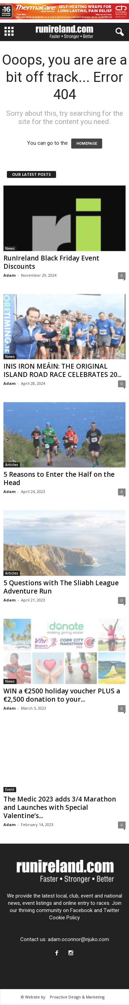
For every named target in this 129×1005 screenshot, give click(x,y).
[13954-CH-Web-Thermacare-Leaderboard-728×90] (64, 11)
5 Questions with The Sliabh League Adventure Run (61, 587)
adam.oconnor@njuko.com (78, 939)
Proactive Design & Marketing (77, 996)
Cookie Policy (64, 917)
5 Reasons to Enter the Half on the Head (59, 478)
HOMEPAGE (86, 143)
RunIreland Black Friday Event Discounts (51, 262)
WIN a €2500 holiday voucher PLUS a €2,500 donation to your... (61, 695)
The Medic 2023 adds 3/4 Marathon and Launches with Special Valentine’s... (59, 807)
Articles (11, 464)
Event (9, 789)
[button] (118, 32)
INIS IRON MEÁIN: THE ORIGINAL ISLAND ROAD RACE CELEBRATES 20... (62, 370)
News (10, 248)
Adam (9, 275)
